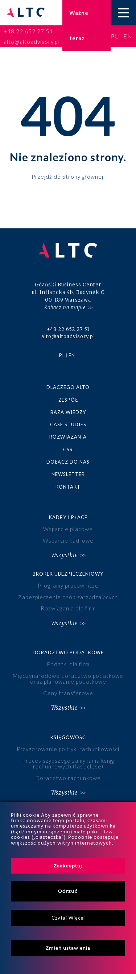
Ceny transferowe (68, 693)
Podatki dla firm (68, 664)
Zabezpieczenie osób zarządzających (68, 597)
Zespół (68, 400)
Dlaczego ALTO (68, 387)
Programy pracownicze (68, 585)
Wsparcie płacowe (68, 529)
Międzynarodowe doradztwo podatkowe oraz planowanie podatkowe (68, 678)
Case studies (68, 424)
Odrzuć (68, 891)
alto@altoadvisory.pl (31, 41)
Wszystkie (64, 555)
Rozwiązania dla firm (68, 608)
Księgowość (68, 737)
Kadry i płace (68, 517)
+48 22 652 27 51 (28, 31)
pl (114, 36)
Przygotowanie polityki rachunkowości (68, 749)
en (127, 36)
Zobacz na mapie (65, 307)
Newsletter (68, 474)
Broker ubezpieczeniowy (68, 574)
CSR (68, 449)
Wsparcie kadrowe (68, 540)
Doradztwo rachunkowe (68, 778)
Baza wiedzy (68, 412)
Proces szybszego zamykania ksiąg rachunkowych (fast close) (68, 763)
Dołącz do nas (68, 462)
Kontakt (68, 487)
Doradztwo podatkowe (68, 652)
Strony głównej (82, 176)
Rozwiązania (68, 437)
